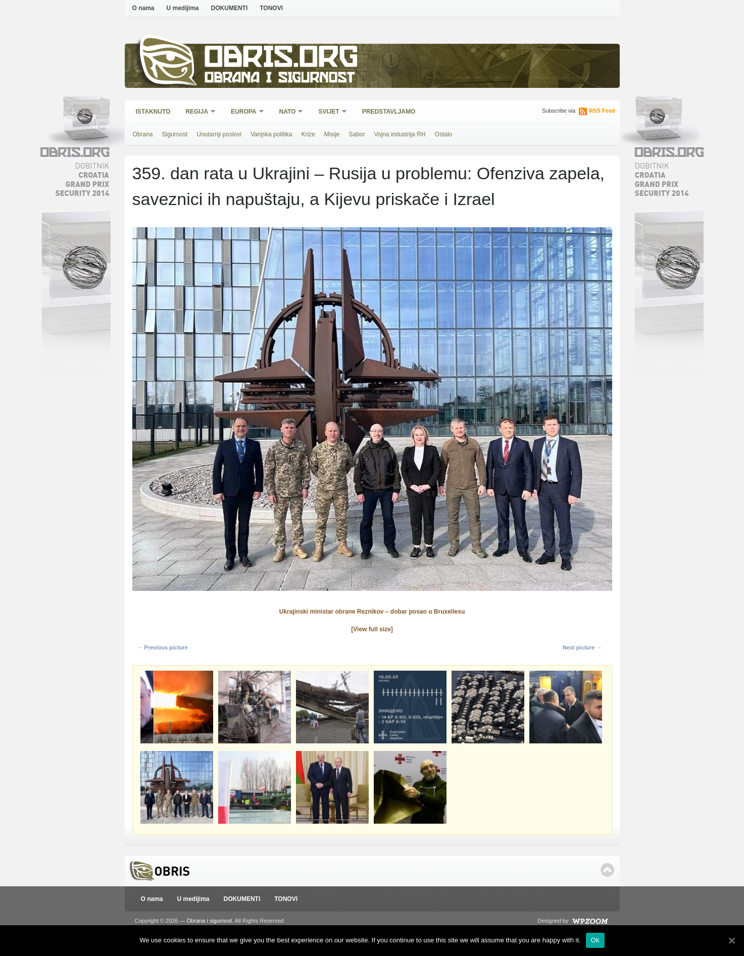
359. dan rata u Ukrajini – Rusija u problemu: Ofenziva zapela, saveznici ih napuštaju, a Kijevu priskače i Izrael (368, 186)
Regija (197, 112)
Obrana (143, 134)
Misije (332, 134)
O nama (143, 8)
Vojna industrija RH (400, 134)
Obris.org (282, 59)
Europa (244, 112)
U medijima (183, 8)
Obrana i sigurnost (280, 79)
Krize (308, 134)
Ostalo (444, 134)
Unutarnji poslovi (218, 134)
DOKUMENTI (229, 8)
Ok (595, 940)
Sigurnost (175, 134)
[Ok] (731, 940)
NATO (288, 112)
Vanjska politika (271, 134)
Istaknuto (153, 111)
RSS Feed (602, 111)
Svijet (329, 112)
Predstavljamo (389, 111)
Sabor (357, 134)
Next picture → (582, 647)
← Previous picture (162, 647)
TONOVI (271, 8)
